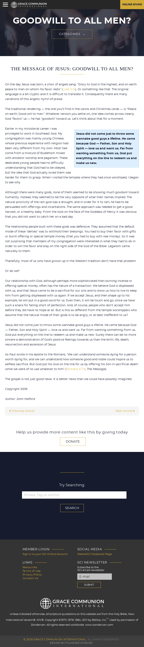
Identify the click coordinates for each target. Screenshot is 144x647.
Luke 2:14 (69, 89)
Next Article (125, 411)
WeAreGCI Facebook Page (94, 554)
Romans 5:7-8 (75, 369)
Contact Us (30, 578)
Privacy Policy (32, 574)
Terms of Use (32, 571)
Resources (30, 567)
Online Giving (132, 4)
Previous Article (21, 411)
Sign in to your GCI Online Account (45, 554)
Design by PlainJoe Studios (71, 643)
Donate (73, 441)
